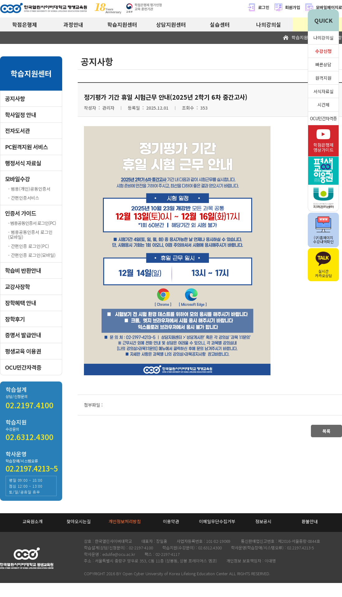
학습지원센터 (122, 24)
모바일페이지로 (329, 7)
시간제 (323, 105)
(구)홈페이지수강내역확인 (323, 230)
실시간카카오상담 (323, 265)
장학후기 (15, 319)
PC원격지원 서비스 (26, 147)
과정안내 (73, 24)
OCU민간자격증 (23, 367)
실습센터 (220, 24)
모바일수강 (17, 179)
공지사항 (15, 98)
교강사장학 (17, 286)
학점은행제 (24, 24)
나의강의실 (268, 24)
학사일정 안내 (20, 114)
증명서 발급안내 (23, 335)
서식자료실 (323, 91)
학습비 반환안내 (23, 270)
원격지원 (323, 78)
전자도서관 (17, 130)
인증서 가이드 (20, 213)
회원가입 (287, 7)
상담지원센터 (171, 24)
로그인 (258, 7)
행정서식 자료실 (23, 163)
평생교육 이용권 (23, 351)
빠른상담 (323, 64)
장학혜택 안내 (20, 303)
